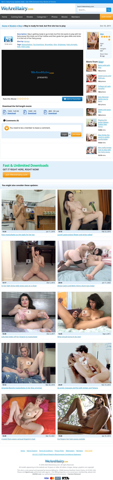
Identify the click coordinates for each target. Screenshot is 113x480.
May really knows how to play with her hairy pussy (104, 150)
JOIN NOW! (106, 17)
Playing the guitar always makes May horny (103, 123)
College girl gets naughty (104, 87)
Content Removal (74, 474)
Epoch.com (29, 472)
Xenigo (27, 41)
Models (30, 17)
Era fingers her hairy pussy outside (71, 439)
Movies (65, 17)
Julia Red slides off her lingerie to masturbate (19, 337)
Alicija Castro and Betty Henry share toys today (76, 286)
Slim (55, 44)
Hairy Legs (25, 46)
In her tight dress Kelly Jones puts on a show (19, 286)
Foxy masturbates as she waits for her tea (18, 235)
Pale (18, 46)
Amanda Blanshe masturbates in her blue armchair (22, 388)
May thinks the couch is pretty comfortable (104, 137)
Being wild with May (104, 66)
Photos (54, 17)
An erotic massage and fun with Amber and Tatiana (77, 388)
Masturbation (27, 44)
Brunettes (49, 44)
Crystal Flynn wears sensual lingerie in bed (18, 439)
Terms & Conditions (46, 451)
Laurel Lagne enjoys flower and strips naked (74, 235)
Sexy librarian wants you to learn (103, 99)
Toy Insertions (38, 44)
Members (75, 17)
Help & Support (32, 451)
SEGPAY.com (36, 474)
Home (4, 17)
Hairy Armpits (71, 44)
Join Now (76, 134)
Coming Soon (17, 17)
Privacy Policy (59, 451)
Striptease (62, 44)
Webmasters (70, 451)
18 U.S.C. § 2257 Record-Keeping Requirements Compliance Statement (56, 454)
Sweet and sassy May (104, 111)
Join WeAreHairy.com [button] (16, 174)
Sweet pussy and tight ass (104, 77)
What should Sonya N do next (69, 337)
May (20, 26)
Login (64, 134)
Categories (41, 17)
